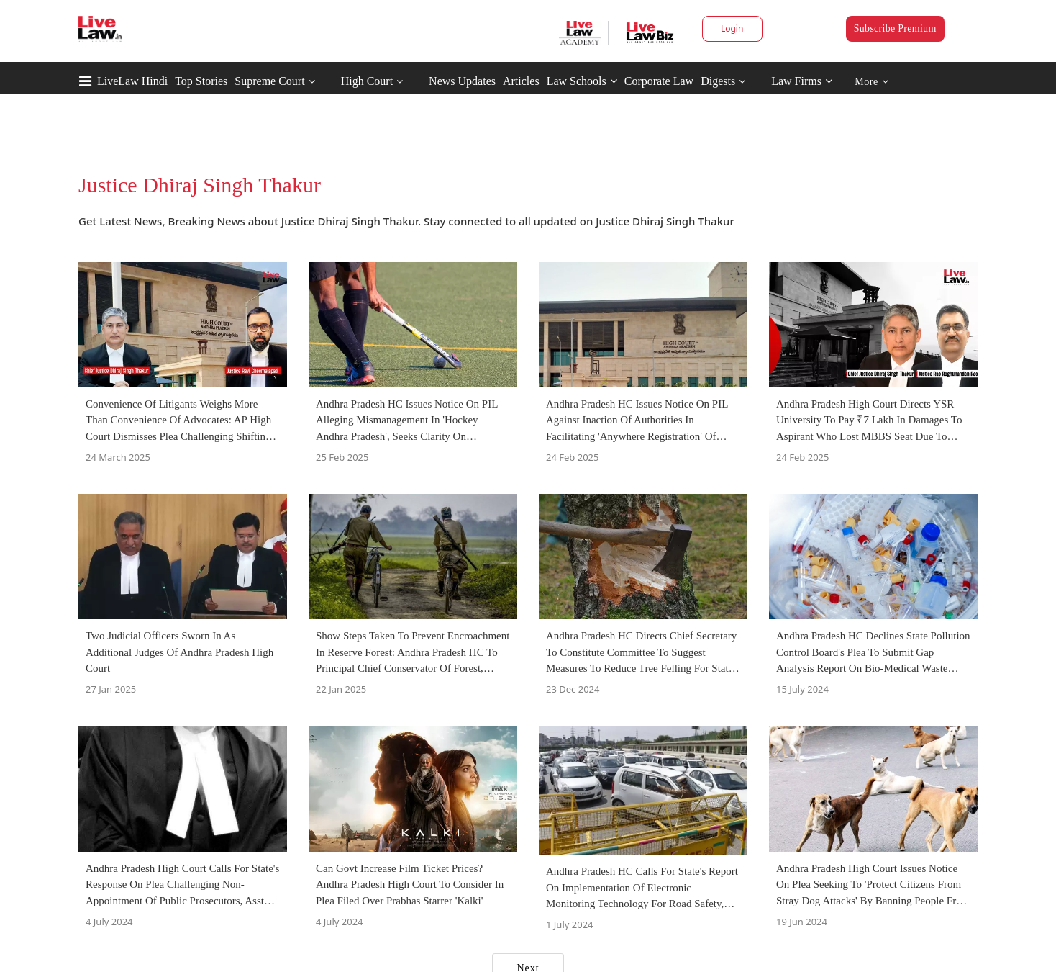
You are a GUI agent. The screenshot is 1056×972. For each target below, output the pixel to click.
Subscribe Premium (895, 28)
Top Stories (201, 81)
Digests (718, 81)
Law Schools (582, 81)
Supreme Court (269, 81)
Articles (521, 81)
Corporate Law (658, 81)
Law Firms (801, 81)
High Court (367, 81)
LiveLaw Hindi (132, 81)
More (871, 81)
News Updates (462, 81)
